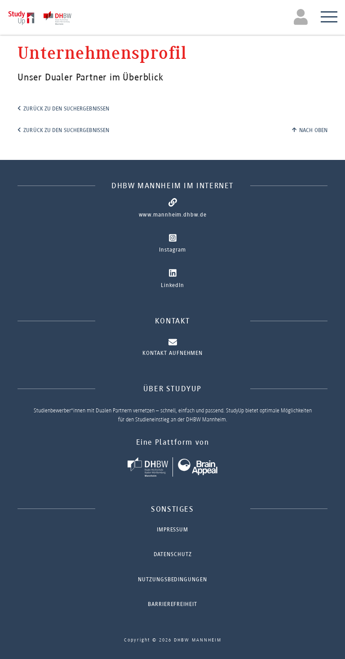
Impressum (172, 529)
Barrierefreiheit (172, 604)
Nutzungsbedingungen (172, 579)
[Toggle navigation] (302, 16)
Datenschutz (173, 554)
